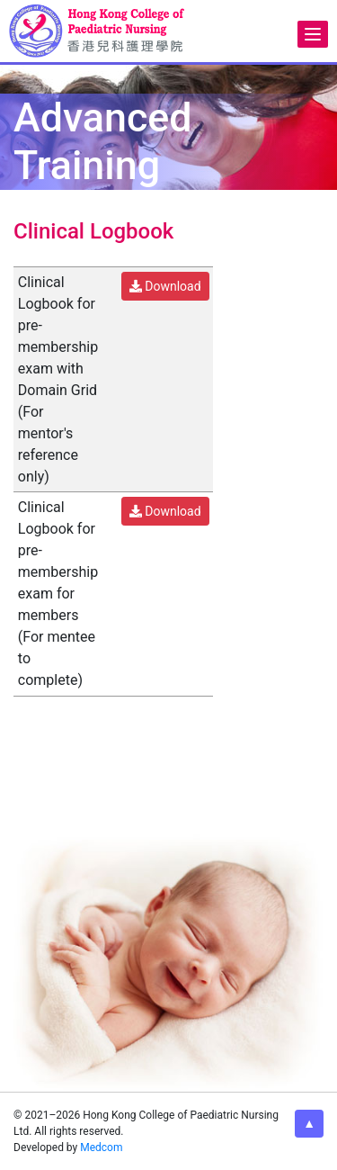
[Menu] (313, 34)
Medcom (101, 1147)
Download (165, 286)
